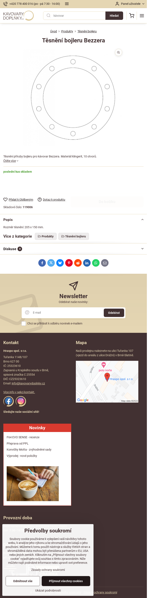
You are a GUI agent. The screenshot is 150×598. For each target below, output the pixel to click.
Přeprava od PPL (18, 443)
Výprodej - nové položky (22, 455)
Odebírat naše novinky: (73, 302)
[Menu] (142, 15)
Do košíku (107, 185)
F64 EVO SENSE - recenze (23, 437)
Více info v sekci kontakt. (19, 392)
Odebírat (114, 312)
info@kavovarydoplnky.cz (28, 383)
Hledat (114, 15)
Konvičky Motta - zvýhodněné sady (29, 449)
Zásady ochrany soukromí (100, 592)
